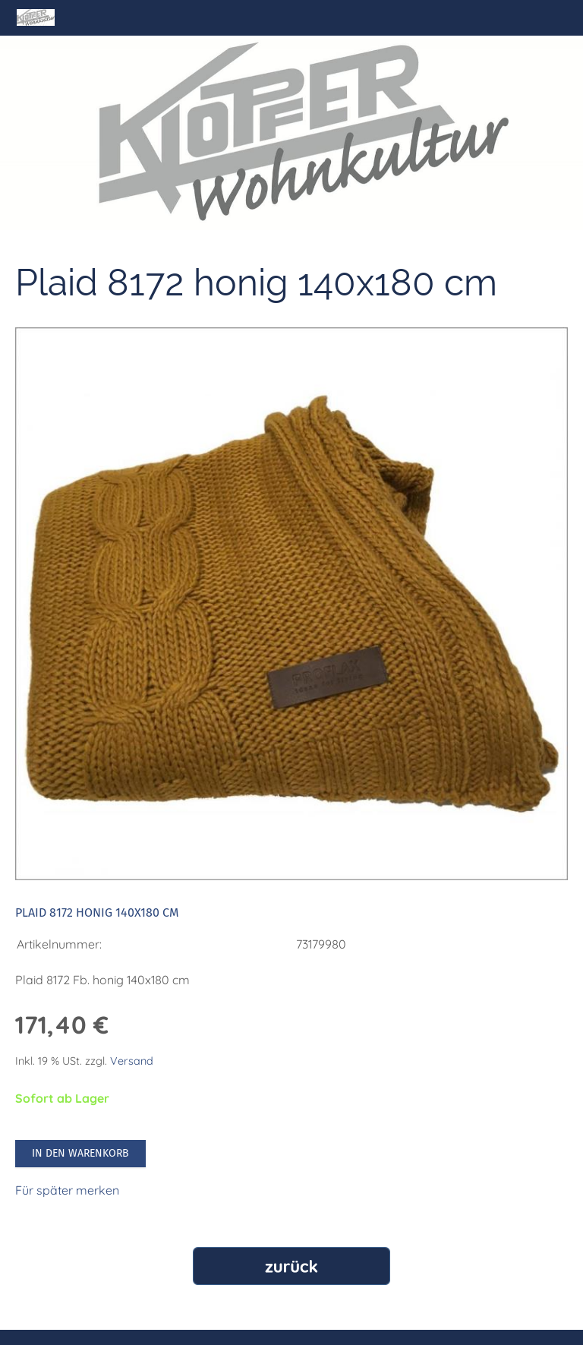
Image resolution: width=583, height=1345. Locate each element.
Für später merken (67, 1190)
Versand (131, 1061)
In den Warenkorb (80, 1153)
